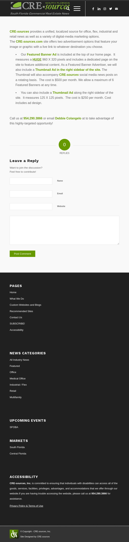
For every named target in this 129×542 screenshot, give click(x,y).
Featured (15, 366)
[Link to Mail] (116, 9)
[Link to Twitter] (111, 9)
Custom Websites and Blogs (25, 304)
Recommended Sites (21, 311)
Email (60, 193)
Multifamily (16, 397)
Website (61, 206)
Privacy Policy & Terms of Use (26, 505)
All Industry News (19, 359)
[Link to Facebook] (93, 9)
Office (13, 372)
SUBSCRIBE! (17, 323)
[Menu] (75, 8)
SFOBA (14, 427)
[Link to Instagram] (105, 9)
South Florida (17, 447)
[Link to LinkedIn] (99, 9)
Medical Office (18, 378)
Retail (13, 390)
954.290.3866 (99, 493)
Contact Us (16, 317)
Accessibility (16, 329)
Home (13, 292)
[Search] (66, 8)
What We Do (17, 298)
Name (60, 181)
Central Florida (18, 453)
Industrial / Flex (18, 384)
